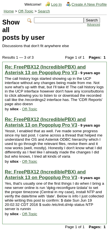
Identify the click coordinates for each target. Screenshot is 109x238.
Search (44, 11)
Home (9, 11)
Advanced (93, 24)
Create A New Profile (89, 4)
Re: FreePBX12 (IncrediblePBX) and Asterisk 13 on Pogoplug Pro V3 (45, 69)
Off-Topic (25, 11)
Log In (56, 4)
